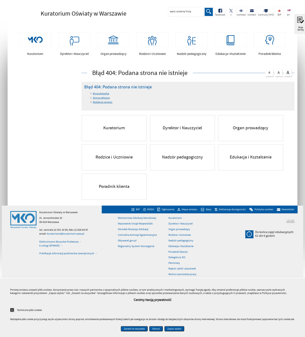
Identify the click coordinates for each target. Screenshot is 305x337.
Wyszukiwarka (101, 95)
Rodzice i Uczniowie (179, 236)
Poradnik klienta (178, 253)
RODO (150, 211)
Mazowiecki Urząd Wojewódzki (135, 225)
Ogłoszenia (168, 211)
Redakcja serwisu (102, 104)
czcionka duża (288, 74)
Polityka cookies (263, 211)
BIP (138, 211)
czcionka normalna (269, 73)
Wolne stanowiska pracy (182, 276)
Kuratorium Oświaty (72, 14)
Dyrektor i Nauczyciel (180, 225)
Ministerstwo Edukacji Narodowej (137, 219)
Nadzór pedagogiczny (180, 242)
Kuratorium (175, 219)
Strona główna (101, 99)
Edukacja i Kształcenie (181, 248)
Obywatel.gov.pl (127, 242)
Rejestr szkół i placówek (182, 270)
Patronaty (174, 264)
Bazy (208, 211)
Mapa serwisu (189, 211)
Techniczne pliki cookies (29, 310)
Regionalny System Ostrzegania (136, 248)
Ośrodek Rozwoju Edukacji (133, 231)
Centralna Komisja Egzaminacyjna (137, 236)
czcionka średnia (278, 73)
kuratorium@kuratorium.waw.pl (65, 235)
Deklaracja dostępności (232, 211)
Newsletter (288, 211)
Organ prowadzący (179, 231)
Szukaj (208, 12)
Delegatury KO (176, 259)
